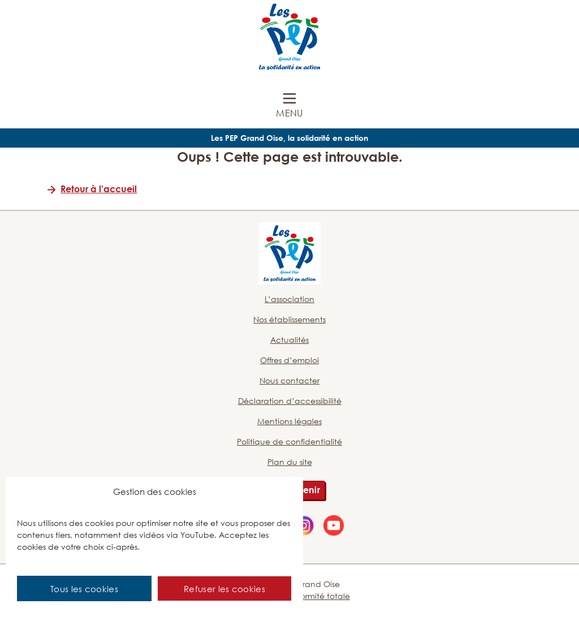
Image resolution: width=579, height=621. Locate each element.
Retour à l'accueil (99, 189)
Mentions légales (289, 421)
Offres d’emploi (289, 360)
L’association (289, 299)
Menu (289, 113)
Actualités (289, 339)
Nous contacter (289, 380)
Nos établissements (289, 319)
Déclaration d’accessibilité (290, 401)
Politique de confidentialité (289, 441)
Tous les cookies (84, 589)
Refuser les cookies (224, 589)
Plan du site (289, 462)
